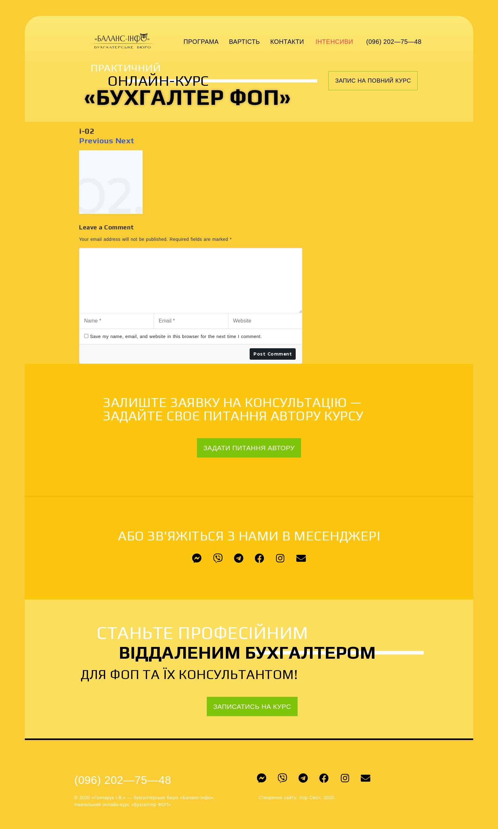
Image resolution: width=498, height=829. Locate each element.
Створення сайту (277, 797)
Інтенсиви (334, 41)
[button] (373, 80)
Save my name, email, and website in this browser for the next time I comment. (176, 336)
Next (124, 140)
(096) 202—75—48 (393, 41)
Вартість (244, 41)
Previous (96, 140)
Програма (201, 41)
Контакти (287, 41)
